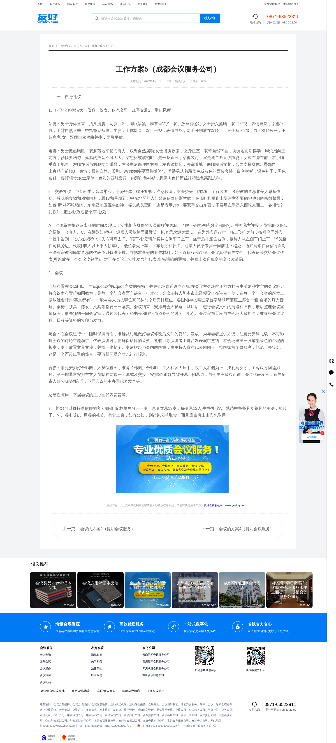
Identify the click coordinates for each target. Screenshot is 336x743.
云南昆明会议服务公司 (155, 654)
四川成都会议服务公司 (155, 668)
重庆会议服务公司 (153, 675)
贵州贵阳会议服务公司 (155, 661)
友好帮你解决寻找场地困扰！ (281, 4)
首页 (40, 4)
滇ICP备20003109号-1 (118, 725)
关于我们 (142, 4)
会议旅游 (107, 4)
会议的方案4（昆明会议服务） (246, 529)
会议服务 (90, 4)
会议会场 (54, 4)
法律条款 (96, 668)
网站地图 (216, 720)
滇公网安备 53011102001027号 (158, 725)
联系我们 (160, 4)
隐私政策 (96, 654)
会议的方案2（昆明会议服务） (107, 529)
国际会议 (72, 4)
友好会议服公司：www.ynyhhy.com (225, 505)
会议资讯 (66, 45)
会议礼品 (125, 4)
